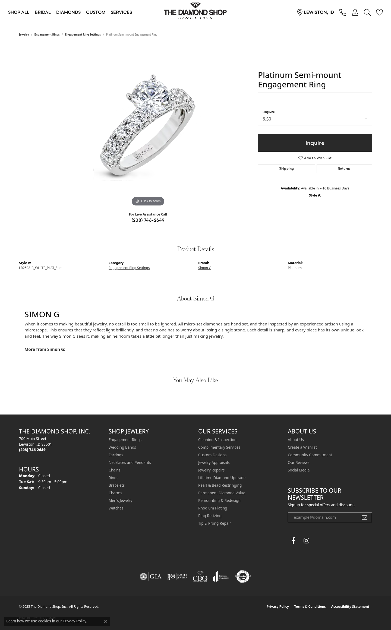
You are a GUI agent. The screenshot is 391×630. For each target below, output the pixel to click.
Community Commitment (310, 454)
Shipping (286, 168)
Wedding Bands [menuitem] (122, 447)
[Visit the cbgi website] (200, 576)
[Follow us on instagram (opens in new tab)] (306, 540)
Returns (344, 168)
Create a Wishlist (302, 447)
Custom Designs (212, 454)
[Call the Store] (32, 449)
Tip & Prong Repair (214, 523)
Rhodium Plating (212, 508)
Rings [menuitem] (113, 477)
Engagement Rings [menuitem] (125, 439)
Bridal (43, 12)
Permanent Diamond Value (221, 492)
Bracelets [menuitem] (117, 485)
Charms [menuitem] (115, 492)
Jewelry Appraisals (214, 462)
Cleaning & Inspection (217, 439)
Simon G (204, 267)
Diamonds (68, 12)
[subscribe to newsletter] (364, 517)
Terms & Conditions (310, 606)
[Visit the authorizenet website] (243, 576)
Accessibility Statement (350, 606)
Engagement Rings (47, 34)
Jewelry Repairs (211, 470)
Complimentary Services (219, 447)
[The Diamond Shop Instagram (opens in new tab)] (319, 540)
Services (121, 12)
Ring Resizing (210, 515)
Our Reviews (298, 462)
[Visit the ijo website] (177, 576)
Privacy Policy (278, 606)
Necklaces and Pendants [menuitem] (130, 462)
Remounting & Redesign (219, 500)
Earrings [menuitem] (116, 454)
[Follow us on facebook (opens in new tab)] (293, 540)
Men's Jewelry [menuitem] (120, 500)
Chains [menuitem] (114, 470)
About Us (296, 439)
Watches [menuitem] (116, 508)
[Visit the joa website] (221, 576)
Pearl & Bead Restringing (220, 485)
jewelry (24, 34)
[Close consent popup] (105, 621)
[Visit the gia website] (151, 576)
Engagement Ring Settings (83, 34)
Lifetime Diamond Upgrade (221, 477)
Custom (95, 12)
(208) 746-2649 (148, 220)
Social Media (299, 470)
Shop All (18, 12)
